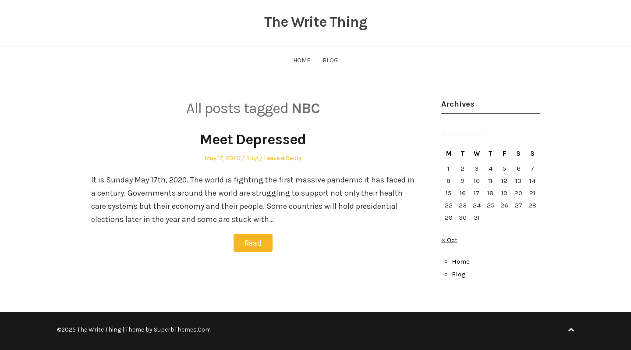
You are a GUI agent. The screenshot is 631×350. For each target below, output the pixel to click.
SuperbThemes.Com (182, 329)
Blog (330, 60)
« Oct (449, 240)
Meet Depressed (253, 139)
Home (301, 60)
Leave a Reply (282, 158)
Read (253, 243)
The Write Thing (315, 22)
